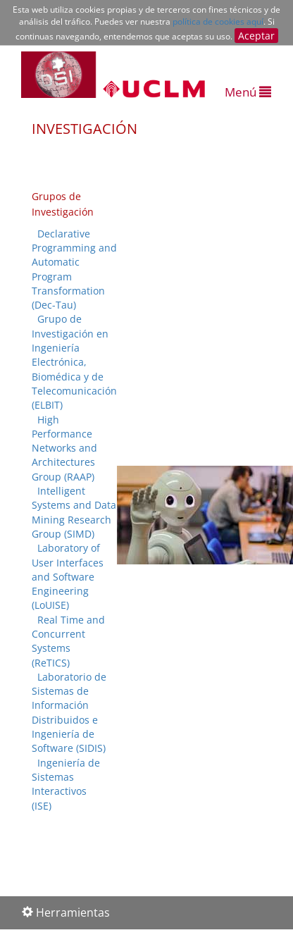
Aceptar (256, 35)
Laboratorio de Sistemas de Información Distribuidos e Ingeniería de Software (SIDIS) (69, 712)
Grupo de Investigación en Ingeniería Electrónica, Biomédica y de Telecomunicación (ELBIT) (74, 361)
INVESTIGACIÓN (84, 128)
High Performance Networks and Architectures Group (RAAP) (64, 448)
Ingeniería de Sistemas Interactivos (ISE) (66, 784)
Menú (248, 92)
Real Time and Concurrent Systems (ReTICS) (68, 641)
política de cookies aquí (218, 21)
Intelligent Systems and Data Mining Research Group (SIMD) (74, 512)
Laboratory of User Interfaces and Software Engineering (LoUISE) (68, 576)
